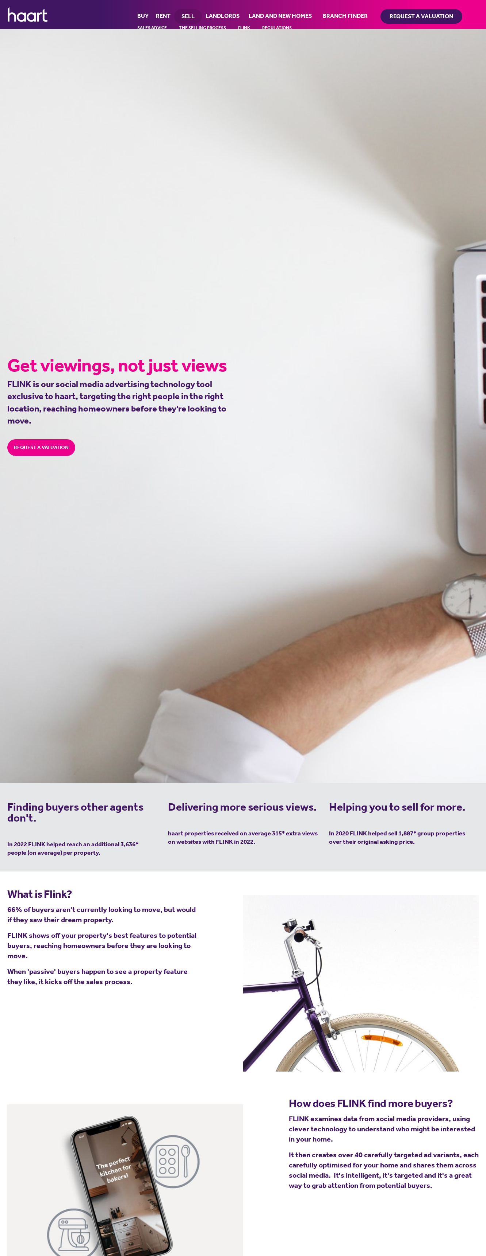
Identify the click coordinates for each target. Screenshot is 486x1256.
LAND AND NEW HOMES (280, 15)
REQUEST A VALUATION (41, 447)
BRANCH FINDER (345, 15)
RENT (163, 15)
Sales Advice (152, 28)
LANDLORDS (223, 15)
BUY (143, 15)
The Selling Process (202, 28)
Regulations (277, 28)
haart (27, 14)
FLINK (244, 28)
